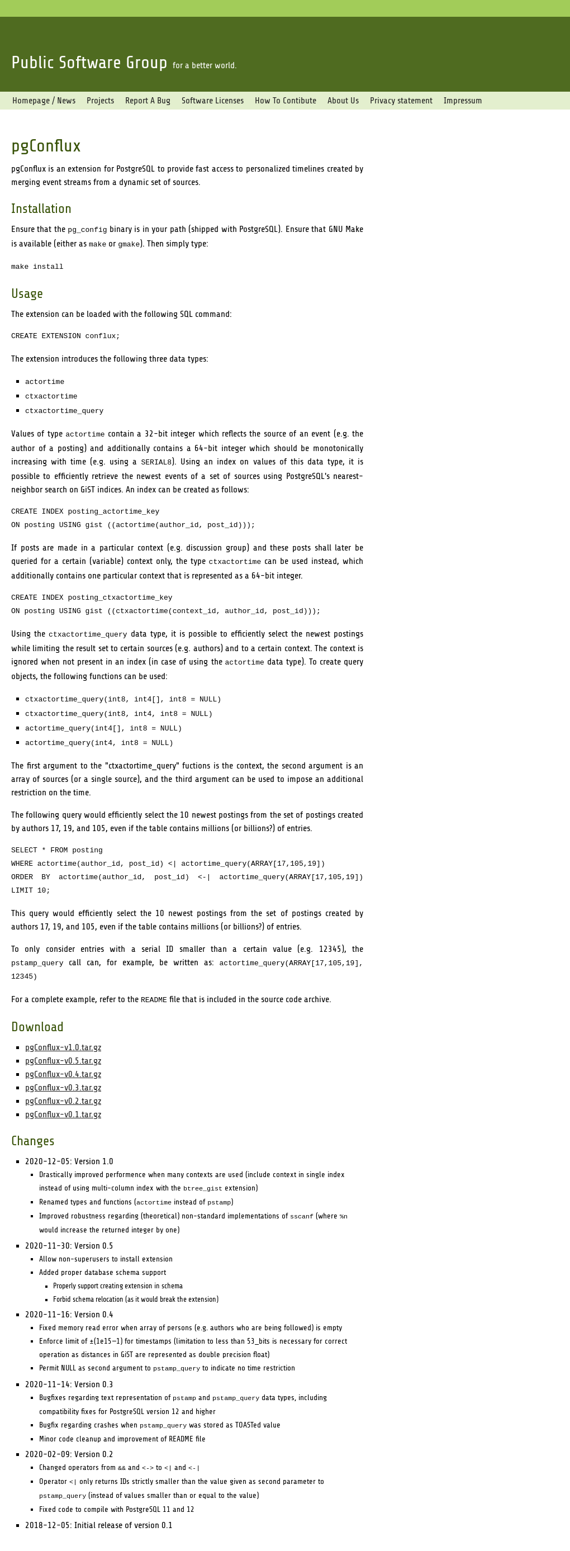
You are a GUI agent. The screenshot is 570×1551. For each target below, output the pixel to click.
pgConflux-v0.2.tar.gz (63, 1083)
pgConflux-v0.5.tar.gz (63, 1043)
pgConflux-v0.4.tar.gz (63, 1056)
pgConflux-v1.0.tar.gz (63, 1029)
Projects (100, 101)
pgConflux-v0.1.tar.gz (63, 1097)
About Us (343, 101)
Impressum (463, 101)
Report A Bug (147, 101)
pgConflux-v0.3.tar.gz (63, 1070)
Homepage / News (43, 101)
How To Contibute (285, 101)
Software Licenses (213, 101)
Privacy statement (401, 101)
